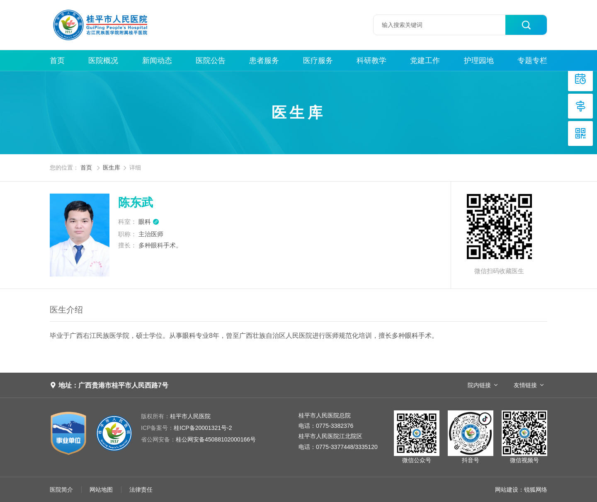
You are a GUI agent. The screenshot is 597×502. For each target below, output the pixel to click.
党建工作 (425, 60)
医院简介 (61, 489)
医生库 (111, 167)
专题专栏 (532, 60)
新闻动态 (157, 60)
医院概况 (103, 60)
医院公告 (211, 60)
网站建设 (506, 489)
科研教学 (371, 60)
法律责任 (141, 489)
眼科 (148, 221)
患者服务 (264, 60)
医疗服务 (318, 60)
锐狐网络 (535, 489)
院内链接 (479, 385)
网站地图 (101, 489)
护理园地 (479, 60)
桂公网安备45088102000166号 (198, 439)
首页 (57, 60)
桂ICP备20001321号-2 (186, 427)
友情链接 (525, 385)
